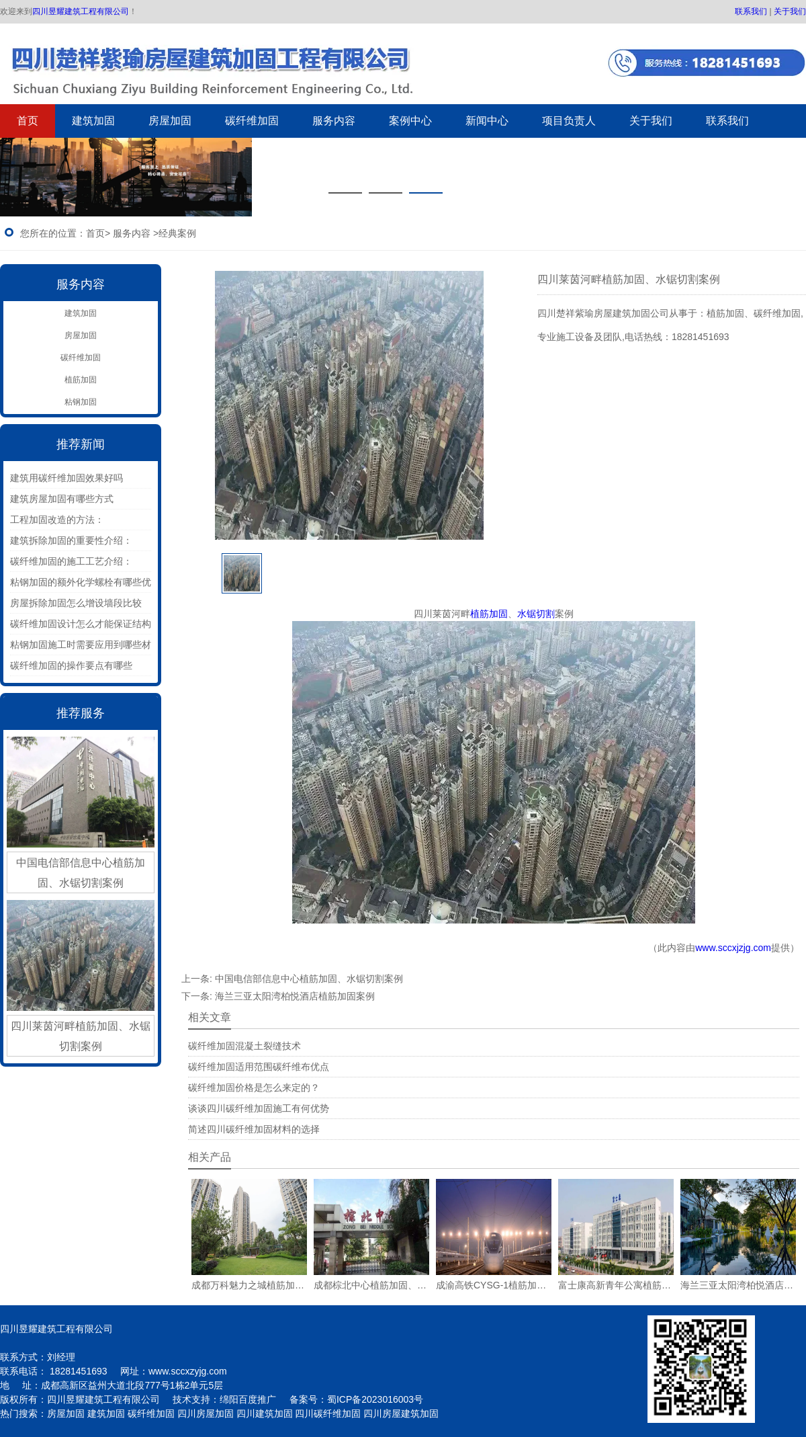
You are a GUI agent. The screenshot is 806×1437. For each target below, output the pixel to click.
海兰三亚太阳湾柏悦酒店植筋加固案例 (295, 996)
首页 (27, 120)
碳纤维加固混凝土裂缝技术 (244, 1045)
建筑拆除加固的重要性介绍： (71, 540)
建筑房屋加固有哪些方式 (62, 498)
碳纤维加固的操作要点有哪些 (71, 665)
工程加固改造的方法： (57, 519)
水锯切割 (536, 613)
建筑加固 (93, 120)
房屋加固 (169, 120)
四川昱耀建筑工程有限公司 (80, 11)
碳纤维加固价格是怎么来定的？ (254, 1087)
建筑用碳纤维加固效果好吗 (66, 478)
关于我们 (790, 11)
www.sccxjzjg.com (733, 947)
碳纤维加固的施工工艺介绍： (71, 561)
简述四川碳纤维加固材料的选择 (254, 1129)
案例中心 (410, 120)
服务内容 (333, 120)
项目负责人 (569, 120)
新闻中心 (486, 120)
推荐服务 (80, 713)
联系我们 (751, 11)
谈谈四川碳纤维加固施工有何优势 (258, 1108)
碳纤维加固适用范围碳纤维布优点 (258, 1066)
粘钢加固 (80, 402)
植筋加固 (80, 379)
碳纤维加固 (252, 120)
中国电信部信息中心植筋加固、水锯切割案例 (309, 978)
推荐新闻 (80, 444)
